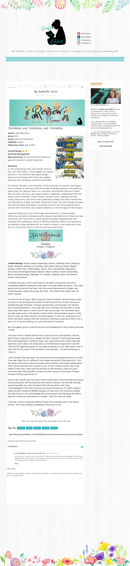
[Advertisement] (46, 522)
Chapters (50, 246)
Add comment (11, 469)
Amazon (40, 246)
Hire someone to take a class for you (30, 453)
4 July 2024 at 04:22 (51, 453)
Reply (16, 463)
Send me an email (105, 146)
